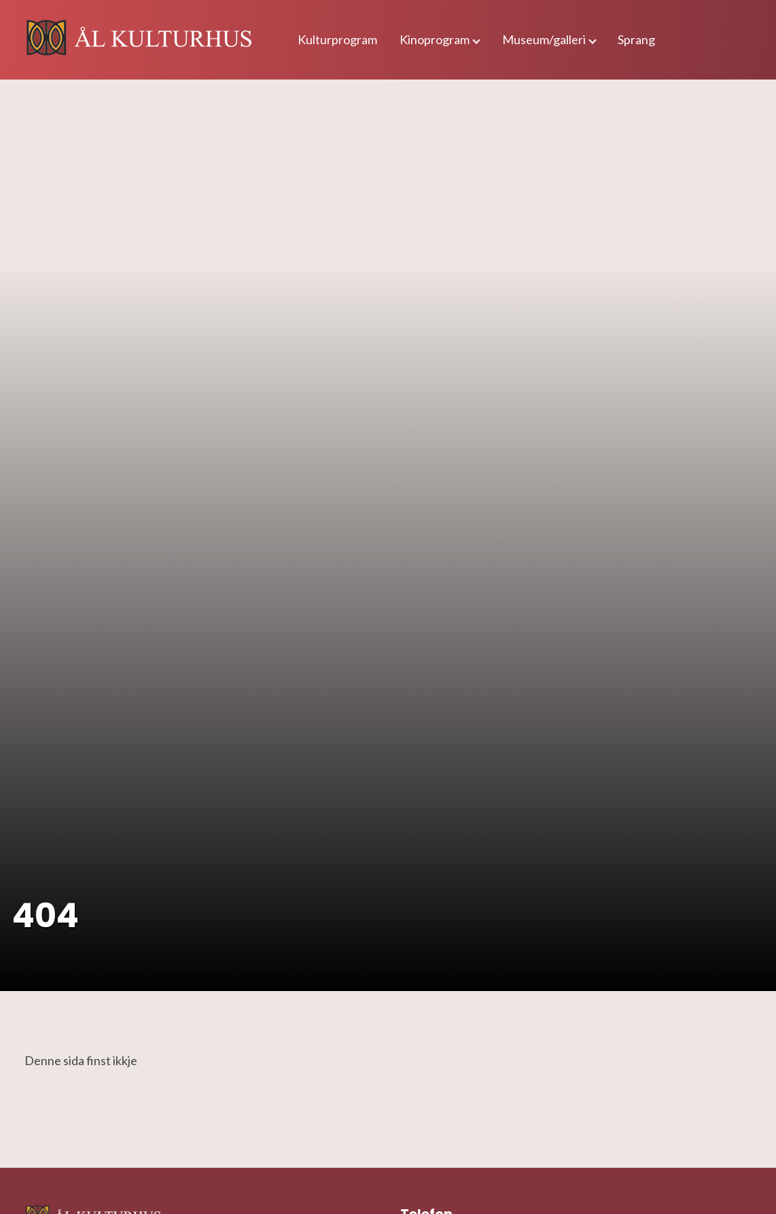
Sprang (636, 39)
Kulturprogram (337, 39)
